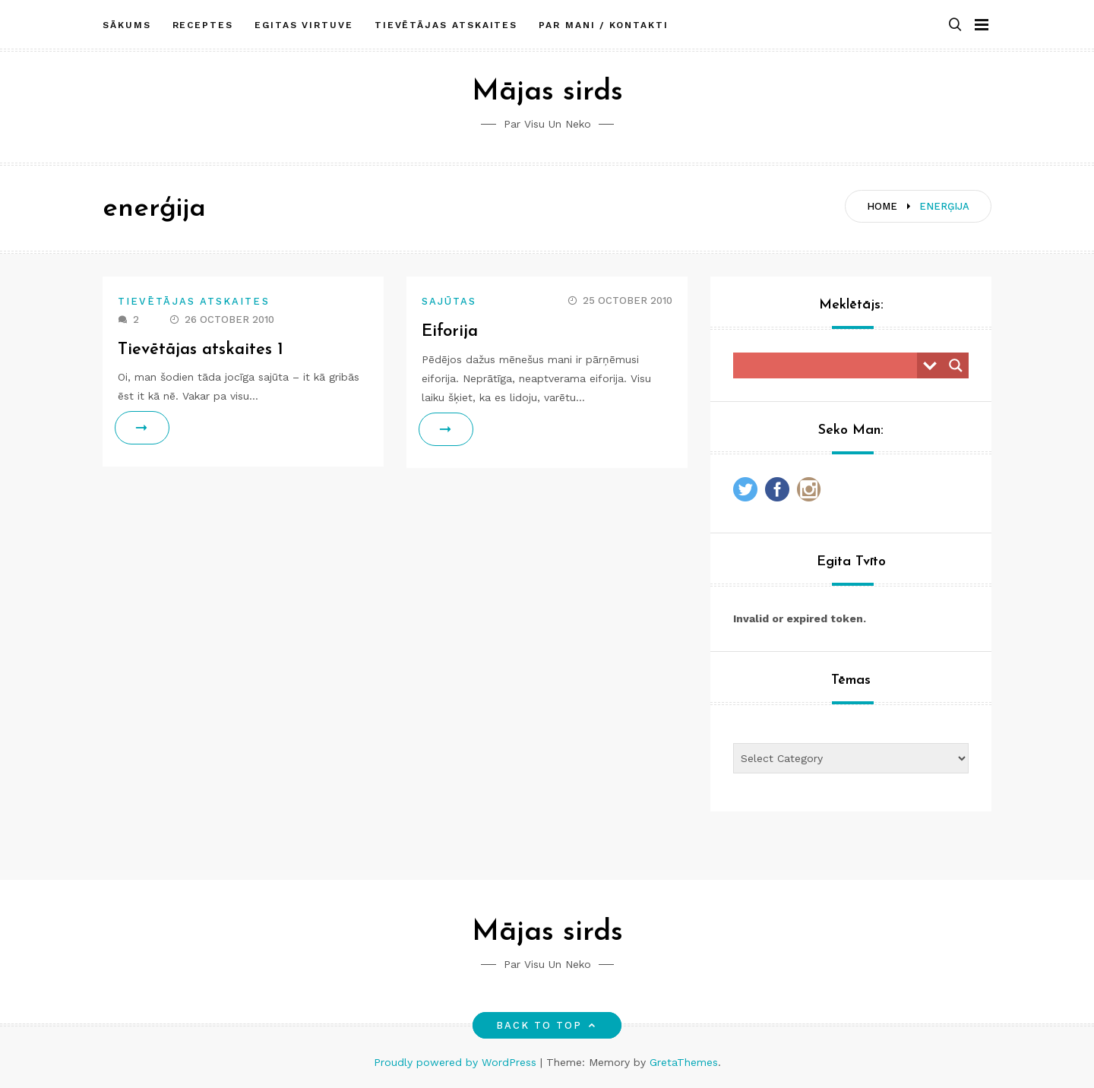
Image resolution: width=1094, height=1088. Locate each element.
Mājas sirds (547, 92)
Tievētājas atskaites (446, 25)
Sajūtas (449, 301)
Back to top (547, 1025)
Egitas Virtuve (304, 25)
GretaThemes (684, 1062)
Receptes (202, 25)
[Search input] (829, 365)
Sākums (127, 25)
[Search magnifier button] (956, 365)
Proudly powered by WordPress (457, 1062)
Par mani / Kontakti (603, 25)
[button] (955, 25)
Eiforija (450, 331)
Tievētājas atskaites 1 (200, 350)
